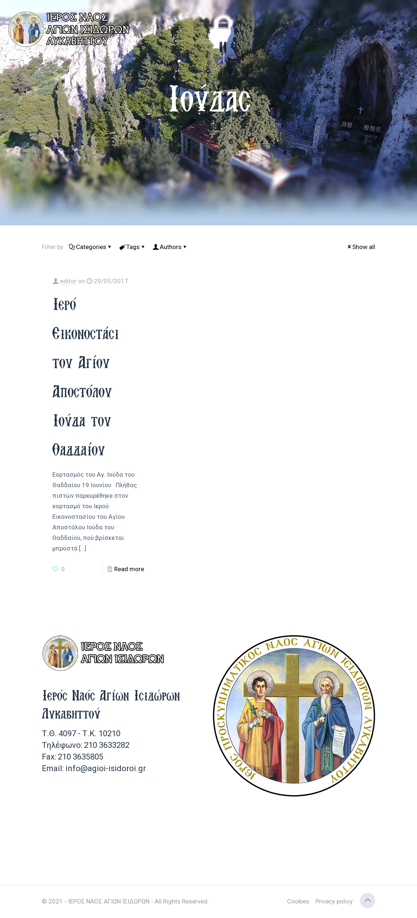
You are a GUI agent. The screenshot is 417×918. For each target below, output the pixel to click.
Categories (90, 246)
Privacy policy (334, 901)
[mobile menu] (405, 22)
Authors (170, 246)
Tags (132, 246)
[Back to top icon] (367, 900)
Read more (129, 569)
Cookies (298, 901)
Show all (360, 246)
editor (68, 281)
